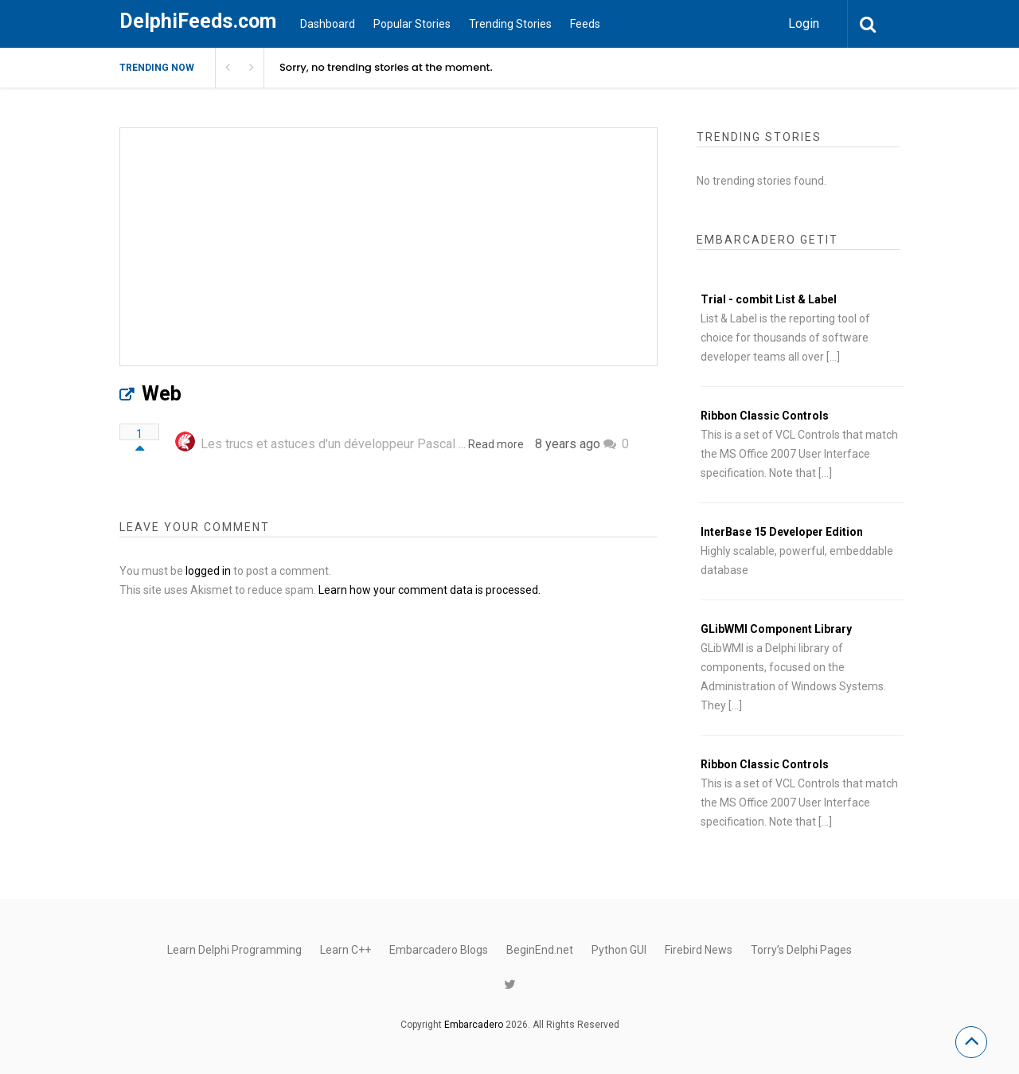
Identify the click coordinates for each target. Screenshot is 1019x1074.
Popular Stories (412, 24)
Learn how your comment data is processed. (429, 590)
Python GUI (618, 949)
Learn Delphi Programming (234, 949)
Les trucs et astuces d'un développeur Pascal (328, 443)
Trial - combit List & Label (769, 299)
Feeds (585, 24)
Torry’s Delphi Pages (801, 949)
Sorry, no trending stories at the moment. (386, 67)
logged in (208, 570)
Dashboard (327, 24)
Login (803, 23)
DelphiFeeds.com (197, 21)
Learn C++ (345, 949)
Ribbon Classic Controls (765, 415)
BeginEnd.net (539, 949)
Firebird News (698, 949)
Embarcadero (473, 1024)
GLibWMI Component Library (776, 629)
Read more (496, 444)
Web (162, 393)
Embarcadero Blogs (438, 949)
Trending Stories (510, 24)
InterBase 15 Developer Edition (782, 531)
